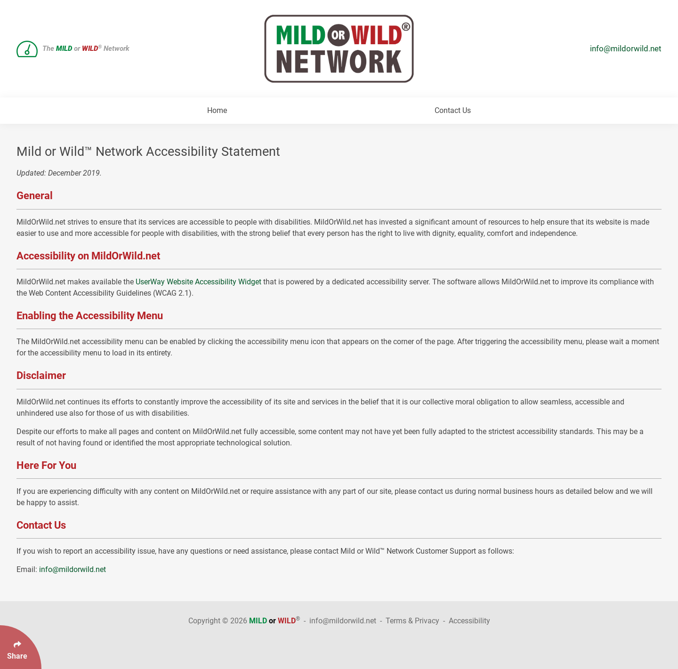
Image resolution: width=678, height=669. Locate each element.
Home (217, 110)
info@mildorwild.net (626, 48)
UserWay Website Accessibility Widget (198, 281)
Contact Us (453, 110)
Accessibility (469, 620)
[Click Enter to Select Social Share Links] (20, 647)
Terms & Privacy (412, 620)
